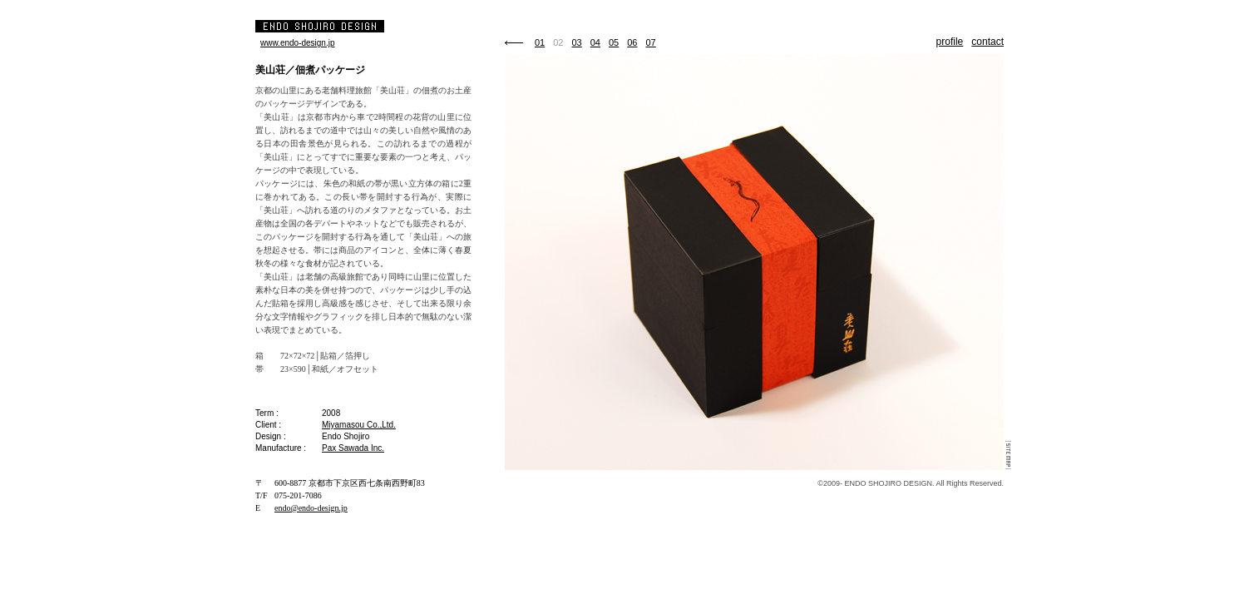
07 (651, 42)
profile (950, 41)
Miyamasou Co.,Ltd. (359, 424)
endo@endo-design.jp (311, 507)
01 (540, 42)
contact (987, 41)
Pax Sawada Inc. (353, 448)
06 (632, 42)
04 (595, 42)
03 (577, 42)
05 (614, 42)
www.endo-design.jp (297, 42)
